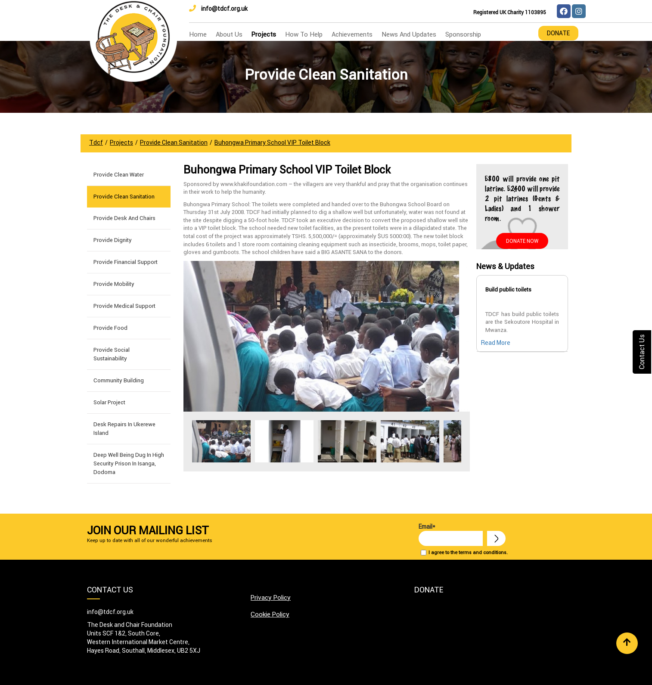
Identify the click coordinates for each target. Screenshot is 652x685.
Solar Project (109, 402)
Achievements (352, 34)
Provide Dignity (112, 240)
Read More (495, 343)
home (198, 34)
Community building (118, 380)
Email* (451, 534)
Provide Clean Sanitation (124, 196)
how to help (304, 34)
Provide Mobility (113, 284)
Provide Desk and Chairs (124, 218)
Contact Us (641, 351)
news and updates (409, 34)
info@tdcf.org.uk (218, 8)
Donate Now (522, 241)
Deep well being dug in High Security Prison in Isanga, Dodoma (128, 463)
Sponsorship (463, 34)
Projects (263, 34)
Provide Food (110, 328)
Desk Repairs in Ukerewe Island (124, 429)
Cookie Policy (270, 614)
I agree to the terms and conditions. (468, 552)
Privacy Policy (271, 597)
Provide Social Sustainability (111, 354)
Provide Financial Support (125, 262)
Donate (558, 33)
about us (229, 34)
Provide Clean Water (118, 174)
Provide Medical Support (124, 306)
